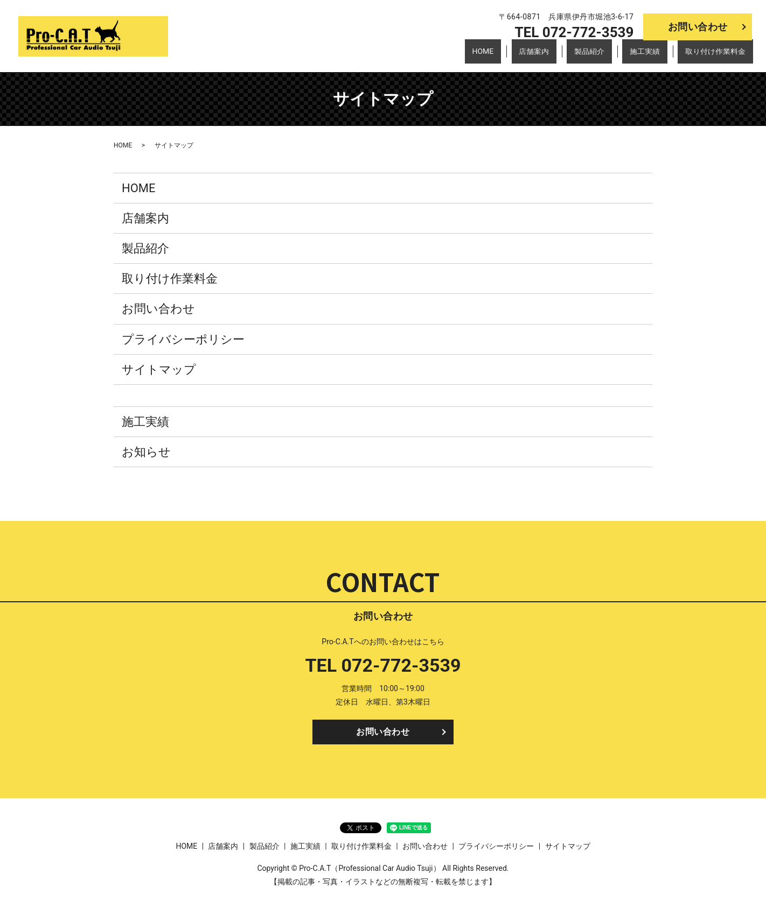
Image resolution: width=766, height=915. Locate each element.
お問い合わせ (698, 26)
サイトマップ (159, 369)
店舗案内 (554, 56)
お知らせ (146, 452)
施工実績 (651, 56)
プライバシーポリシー (183, 339)
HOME (510, 56)
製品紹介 (602, 56)
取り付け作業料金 (717, 56)
